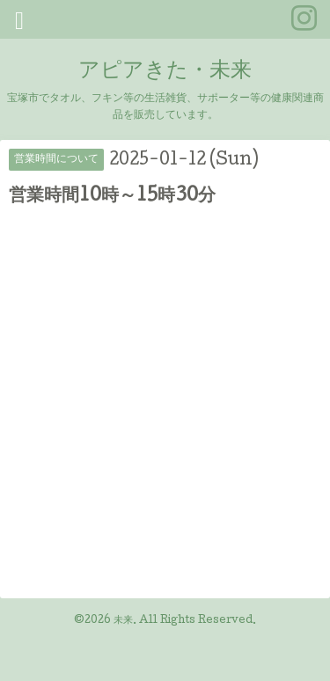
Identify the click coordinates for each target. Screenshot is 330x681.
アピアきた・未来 (165, 72)
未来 (123, 621)
